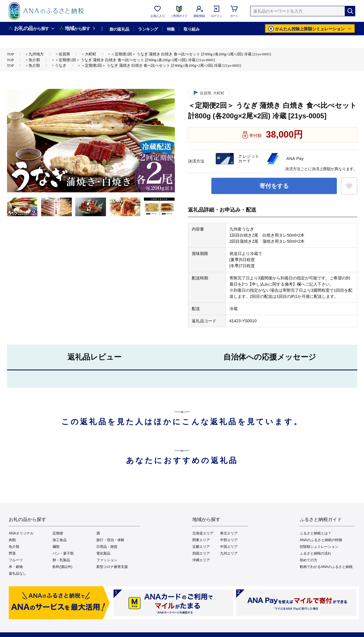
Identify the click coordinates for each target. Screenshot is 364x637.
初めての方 (308, 560)
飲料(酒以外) (62, 567)
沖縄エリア (201, 560)
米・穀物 (16, 567)
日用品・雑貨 (106, 547)
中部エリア (229, 540)
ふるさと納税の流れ (315, 553)
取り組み (191, 29)
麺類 (56, 547)
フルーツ (16, 560)
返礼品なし (17, 573)
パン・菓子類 (63, 553)
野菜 (12, 553)
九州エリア (229, 553)
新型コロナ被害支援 (112, 567)
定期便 (58, 533)
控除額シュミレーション (319, 547)
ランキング (148, 29)
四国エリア (201, 553)
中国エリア (229, 547)
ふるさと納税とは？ (315, 533)
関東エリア (201, 540)
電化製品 (103, 553)
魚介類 (14, 547)
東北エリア (229, 533)
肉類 (12, 540)
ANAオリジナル (21, 533)
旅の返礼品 (119, 29)
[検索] (350, 11)
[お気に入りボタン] (349, 185)
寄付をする (274, 186)
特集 (171, 29)
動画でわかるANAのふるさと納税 (326, 567)
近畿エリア (201, 547)
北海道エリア (202, 533)
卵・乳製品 (61, 560)
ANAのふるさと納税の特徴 (321, 540)
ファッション (106, 560)
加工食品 (60, 540)
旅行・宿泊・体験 (110, 540)
